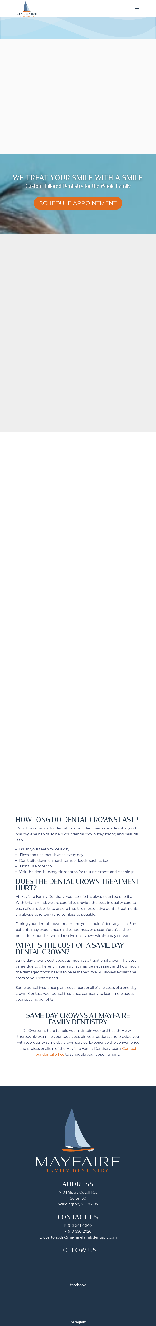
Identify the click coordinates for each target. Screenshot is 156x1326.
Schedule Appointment (78, 203)
